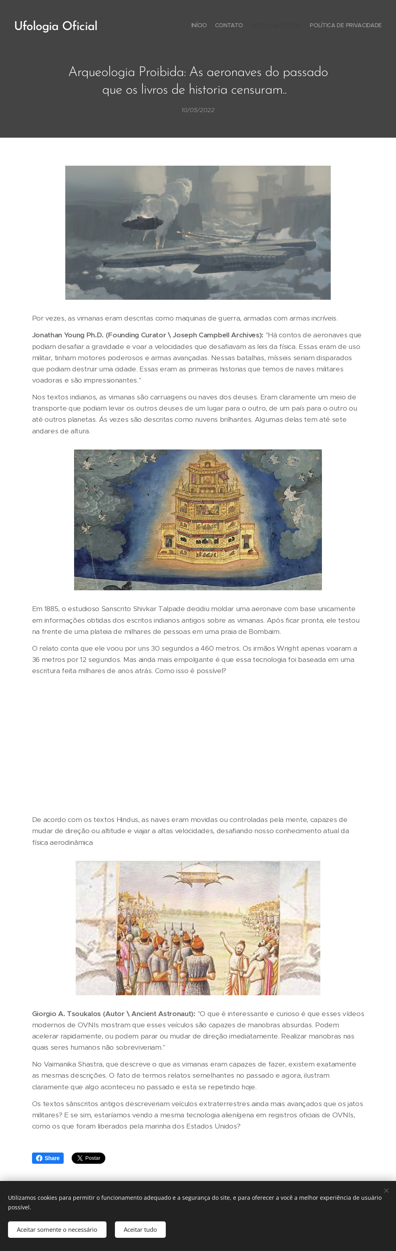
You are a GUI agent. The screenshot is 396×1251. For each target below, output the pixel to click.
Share (48, 1158)
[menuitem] (359, 26)
